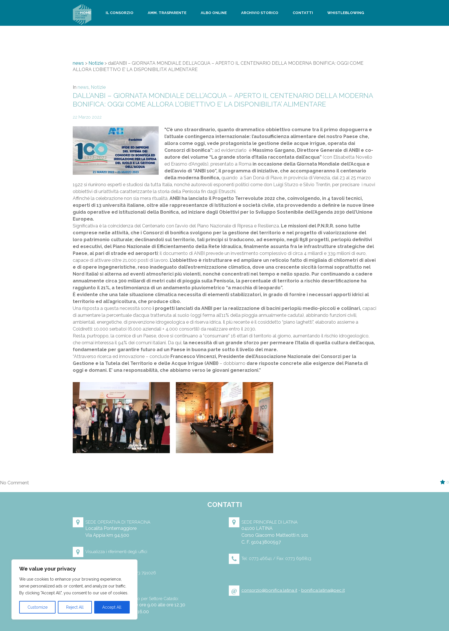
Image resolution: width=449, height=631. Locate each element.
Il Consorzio (119, 13)
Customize (37, 607)
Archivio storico (259, 13)
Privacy (88, 39)
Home (86, 13)
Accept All (111, 607)
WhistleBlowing (345, 13)
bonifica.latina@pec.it (323, 590)
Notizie (95, 63)
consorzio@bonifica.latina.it (269, 590)
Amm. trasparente (167, 13)
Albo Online (214, 13)
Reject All (75, 607)
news (78, 63)
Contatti (303, 13)
